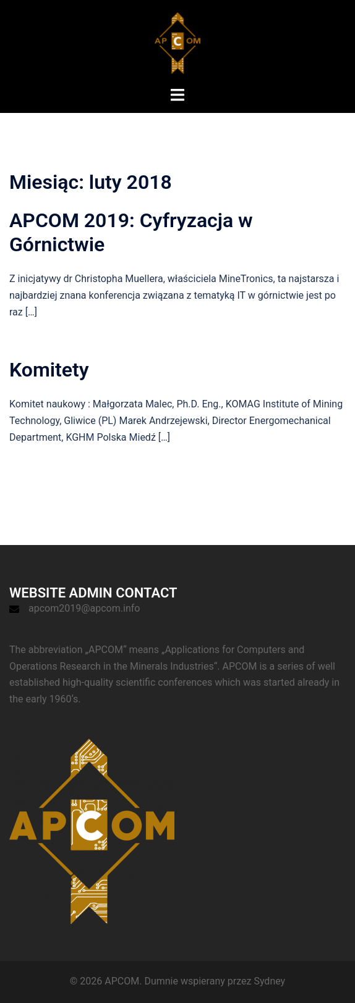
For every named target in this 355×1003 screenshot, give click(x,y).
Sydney (269, 981)
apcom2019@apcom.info (84, 608)
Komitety (49, 369)
